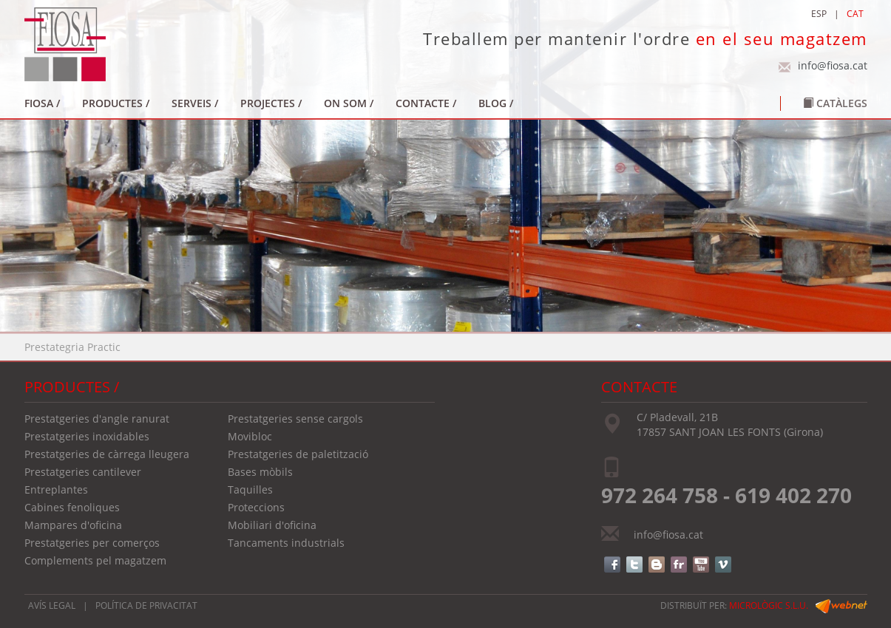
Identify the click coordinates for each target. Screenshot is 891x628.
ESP (819, 13)
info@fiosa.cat (832, 65)
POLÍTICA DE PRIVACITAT (146, 605)
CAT (855, 13)
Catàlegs (835, 103)
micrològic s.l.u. (768, 605)
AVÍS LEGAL (51, 605)
